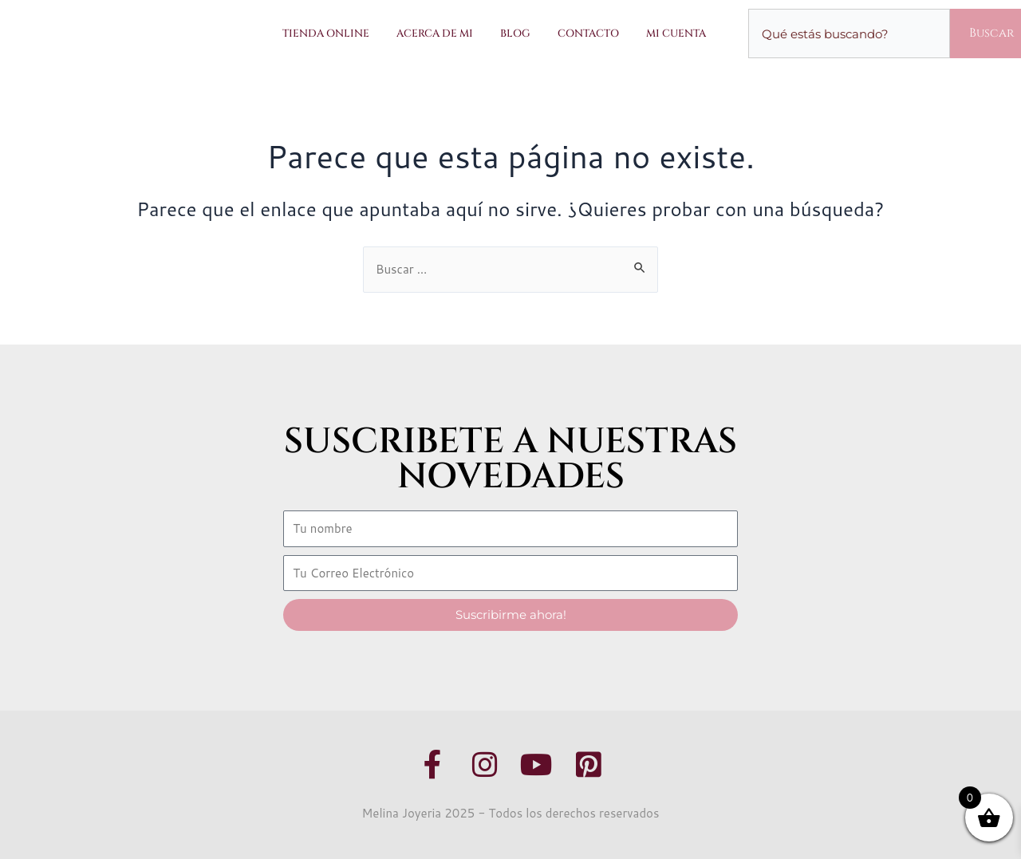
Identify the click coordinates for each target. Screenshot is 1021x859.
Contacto (588, 33)
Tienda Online (325, 33)
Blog (515, 33)
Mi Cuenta (676, 33)
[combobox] (849, 33)
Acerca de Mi (434, 33)
